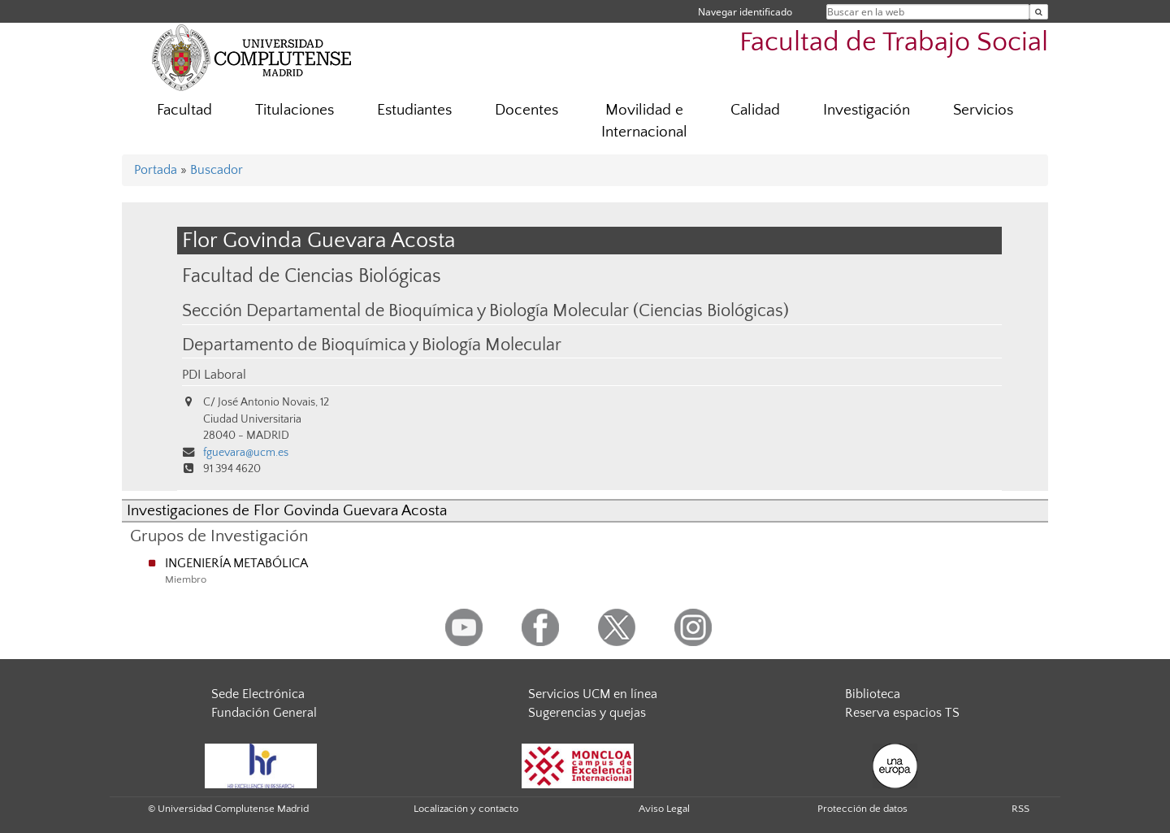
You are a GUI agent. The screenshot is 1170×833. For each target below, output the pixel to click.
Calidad (755, 110)
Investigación (866, 110)
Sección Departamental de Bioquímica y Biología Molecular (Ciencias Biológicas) (485, 311)
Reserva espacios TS (902, 712)
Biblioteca (872, 694)
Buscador (216, 170)
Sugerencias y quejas (587, 712)
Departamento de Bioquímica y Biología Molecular (371, 345)
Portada (155, 170)
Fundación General (264, 712)
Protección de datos (862, 808)
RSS (1020, 808)
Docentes (526, 110)
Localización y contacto (466, 808)
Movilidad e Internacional (644, 121)
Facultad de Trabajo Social (893, 43)
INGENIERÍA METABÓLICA (236, 563)
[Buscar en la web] (1038, 12)
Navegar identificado (745, 12)
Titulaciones (294, 110)
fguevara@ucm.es (245, 452)
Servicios (983, 110)
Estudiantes (414, 110)
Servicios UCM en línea (592, 694)
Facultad (184, 110)
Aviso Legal (664, 808)
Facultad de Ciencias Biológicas (311, 276)
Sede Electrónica (258, 694)
